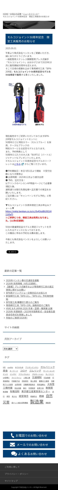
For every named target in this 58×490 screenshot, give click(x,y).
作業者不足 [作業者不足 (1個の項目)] (16, 381)
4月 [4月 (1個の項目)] (4, 367)
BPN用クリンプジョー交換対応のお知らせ (26, 292)
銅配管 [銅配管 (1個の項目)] (48, 402)
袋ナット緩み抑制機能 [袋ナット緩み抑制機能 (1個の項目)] (20, 402)
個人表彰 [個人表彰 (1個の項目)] (33, 381)
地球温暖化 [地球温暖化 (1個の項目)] (41, 384)
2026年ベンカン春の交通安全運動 (22, 280)
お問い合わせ (32, 453)
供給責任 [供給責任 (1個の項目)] (25, 381)
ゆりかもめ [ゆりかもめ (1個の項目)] (19, 367)
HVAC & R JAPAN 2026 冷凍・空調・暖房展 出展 (29, 308)
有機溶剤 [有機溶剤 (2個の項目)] (14, 391)
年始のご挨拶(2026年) (17, 317)
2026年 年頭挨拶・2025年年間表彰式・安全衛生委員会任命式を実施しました (30, 313)
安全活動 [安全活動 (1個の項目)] (18, 388)
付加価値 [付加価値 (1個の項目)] (47, 377)
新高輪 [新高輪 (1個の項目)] (5, 391)
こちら (17, 164)
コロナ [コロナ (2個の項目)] (23, 370)
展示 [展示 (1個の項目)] (24, 388)
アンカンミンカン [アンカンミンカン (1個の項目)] (32, 367)
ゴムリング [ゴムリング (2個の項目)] (35, 370)
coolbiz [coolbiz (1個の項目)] (10, 367)
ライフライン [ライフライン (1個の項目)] (16, 377)
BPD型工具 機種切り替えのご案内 (22, 302)
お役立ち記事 (15, 13)
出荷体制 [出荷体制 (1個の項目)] (18, 384)
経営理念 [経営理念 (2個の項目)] (23, 396)
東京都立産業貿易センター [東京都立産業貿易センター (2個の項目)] (35, 391)
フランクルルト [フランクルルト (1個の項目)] (24, 374)
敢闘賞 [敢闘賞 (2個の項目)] (49, 387)
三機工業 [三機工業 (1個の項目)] (27, 377)
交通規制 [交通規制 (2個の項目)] (37, 377)
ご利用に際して (12, 466)
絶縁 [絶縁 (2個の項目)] (41, 396)
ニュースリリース (30, 13)
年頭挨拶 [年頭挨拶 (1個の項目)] (31, 388)
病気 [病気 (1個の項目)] (8, 396)
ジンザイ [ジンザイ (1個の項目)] (13, 374)
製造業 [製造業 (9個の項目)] (37, 401)
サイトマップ (11, 480)
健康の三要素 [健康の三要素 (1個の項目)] (44, 381)
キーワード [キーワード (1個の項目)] (14, 371)
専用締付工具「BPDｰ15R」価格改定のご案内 (28, 305)
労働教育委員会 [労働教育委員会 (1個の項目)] (29, 384)
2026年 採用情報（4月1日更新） (22, 283)
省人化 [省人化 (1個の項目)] (14, 396)
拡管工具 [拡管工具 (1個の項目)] (40, 388)
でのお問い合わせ (31, 435)
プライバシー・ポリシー (16, 473)
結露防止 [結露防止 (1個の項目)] (33, 396)
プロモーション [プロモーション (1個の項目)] (37, 374)
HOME (5, 13)
